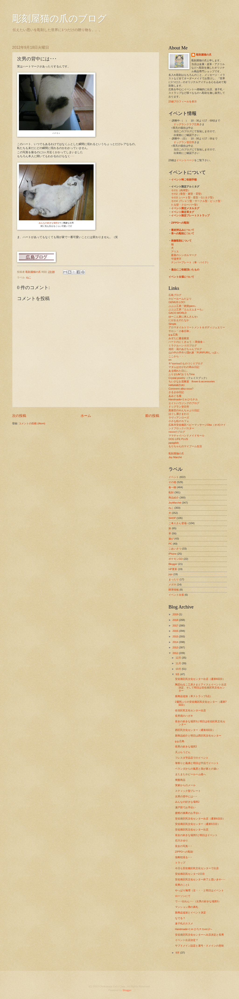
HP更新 (173, 569)
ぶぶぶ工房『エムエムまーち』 (186, 309)
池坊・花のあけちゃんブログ (185, 349)
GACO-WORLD (177, 312)
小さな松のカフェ (179, 421)
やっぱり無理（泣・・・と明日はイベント (199, 890)
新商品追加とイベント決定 (190, 912)
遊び (171, 538)
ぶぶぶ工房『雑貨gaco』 (183, 305)
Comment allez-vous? (181, 388)
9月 (178, 674)
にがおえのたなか (179, 320)
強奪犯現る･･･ (183, 857)
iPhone (172, 553)
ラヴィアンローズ (179, 417)
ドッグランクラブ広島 (186, 124)
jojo (170, 574)
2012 (175, 653)
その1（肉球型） (180, 190)
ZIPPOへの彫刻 (180, 222)
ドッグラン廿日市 (184, 142)
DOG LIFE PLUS (178, 439)
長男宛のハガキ (184, 715)
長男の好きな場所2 (186, 746)
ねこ (28, 277)
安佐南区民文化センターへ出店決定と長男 (199, 934)
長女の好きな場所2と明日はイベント (196, 835)
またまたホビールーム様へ (190, 774)
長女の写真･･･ (183, 846)
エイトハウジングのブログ (184, 403)
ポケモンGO (176, 558)
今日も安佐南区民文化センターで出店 (197, 868)
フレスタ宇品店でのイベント (191, 757)
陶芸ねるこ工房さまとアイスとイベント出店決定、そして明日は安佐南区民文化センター (200, 687)
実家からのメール (185, 785)
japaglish (174, 442)
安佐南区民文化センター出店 (191, 829)
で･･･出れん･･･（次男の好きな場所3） (198, 901)
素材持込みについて (182, 229)
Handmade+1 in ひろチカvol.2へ (193, 929)
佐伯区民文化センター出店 (190, 710)
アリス (175, 251)
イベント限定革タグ (182, 212)
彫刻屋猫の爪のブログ (59, 18)
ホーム (86, 416)
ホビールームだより (180, 298)
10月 (179, 668)
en (170, 359)
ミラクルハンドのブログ (183, 345)
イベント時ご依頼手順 (184, 179)
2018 (175, 620)
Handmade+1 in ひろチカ (183, 399)
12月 (179, 657)
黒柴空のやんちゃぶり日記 (184, 410)
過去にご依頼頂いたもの (185, 269)
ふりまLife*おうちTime (182, 374)
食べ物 (172, 487)
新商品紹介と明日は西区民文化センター (198, 735)
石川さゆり (181, 840)
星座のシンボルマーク (184, 255)
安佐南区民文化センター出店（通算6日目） (200, 818)
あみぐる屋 (175, 395)
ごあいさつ (175, 548)
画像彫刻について (181, 240)
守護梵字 (176, 258)
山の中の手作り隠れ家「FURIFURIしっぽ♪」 (194, 352)
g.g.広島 (173, 334)
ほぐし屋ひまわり (179, 413)
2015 (175, 636)
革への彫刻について (182, 233)
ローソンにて (182, 896)
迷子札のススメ (184, 923)
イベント (174, 477)
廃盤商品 (180, 779)
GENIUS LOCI (177, 302)
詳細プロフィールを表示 (183, 101)
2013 (175, 647)
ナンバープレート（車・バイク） (190, 262)
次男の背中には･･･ (186, 796)
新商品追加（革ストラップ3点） (193, 696)
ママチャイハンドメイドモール (186, 435)
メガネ (172, 584)
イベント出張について (181, 276)
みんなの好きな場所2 (49, 223)
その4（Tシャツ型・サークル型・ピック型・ (197, 201)
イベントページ (185, 160)
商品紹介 (174, 497)
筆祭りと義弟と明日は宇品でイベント (197, 763)
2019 (175, 614)
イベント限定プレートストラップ (190, 215)
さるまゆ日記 (176, 392)
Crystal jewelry (177, 378)
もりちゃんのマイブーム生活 (185, 446)
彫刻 (171, 492)
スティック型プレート (188, 790)
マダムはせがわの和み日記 (184, 367)
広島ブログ (175, 295)
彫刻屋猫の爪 (33, 271)
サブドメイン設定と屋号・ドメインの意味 (199, 945)
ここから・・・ (177, 356)
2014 (175, 642)
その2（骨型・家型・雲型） (187, 193)
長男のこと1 (182, 884)
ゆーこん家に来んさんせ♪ (183, 316)
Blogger (173, 564)
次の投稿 (19, 416)
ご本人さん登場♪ (178, 523)
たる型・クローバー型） (185, 204)
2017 (175, 625)
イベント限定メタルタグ (185, 208)
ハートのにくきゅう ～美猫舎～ (187, 341)
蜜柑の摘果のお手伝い (188, 813)
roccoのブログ (177, 431)
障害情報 (174, 589)
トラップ (180, 862)
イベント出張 (176, 594)
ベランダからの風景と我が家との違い (197, 768)
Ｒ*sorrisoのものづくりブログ (186, 363)
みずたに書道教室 (179, 338)
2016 (175, 630)
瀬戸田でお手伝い (185, 807)
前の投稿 (152, 416)
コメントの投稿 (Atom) (32, 423)
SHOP (172, 518)
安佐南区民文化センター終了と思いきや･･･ (200, 879)
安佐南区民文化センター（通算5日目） (197, 824)
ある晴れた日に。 (179, 370)
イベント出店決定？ (186, 940)
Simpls (172, 323)
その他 (172, 482)
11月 (179, 663)
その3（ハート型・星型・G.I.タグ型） (193, 197)
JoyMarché (175, 502)
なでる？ (180, 918)
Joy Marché (175, 457)
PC (170, 543)
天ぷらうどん (182, 752)
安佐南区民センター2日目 (190, 873)
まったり (174, 579)
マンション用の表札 (186, 907)
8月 (178, 952)
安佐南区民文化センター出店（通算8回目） (200, 679)
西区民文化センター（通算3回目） (195, 730)
